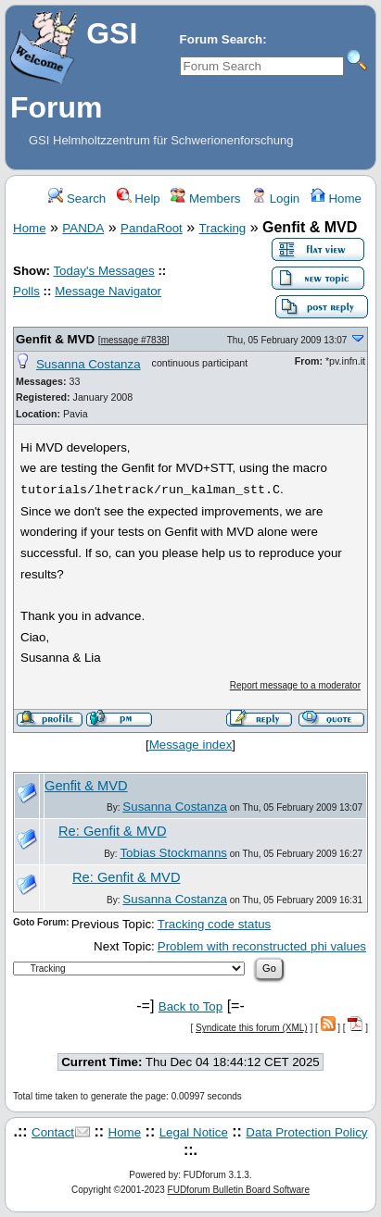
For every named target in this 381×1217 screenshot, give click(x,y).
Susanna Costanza (88, 364)
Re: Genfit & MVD (112, 831)
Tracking (223, 228)
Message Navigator (108, 291)
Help (138, 198)
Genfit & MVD (55, 339)
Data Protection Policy (306, 1132)
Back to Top (190, 1006)
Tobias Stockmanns (173, 853)
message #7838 (134, 340)
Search (77, 198)
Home (336, 198)
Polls (26, 291)
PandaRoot (152, 228)
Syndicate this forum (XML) (252, 1028)
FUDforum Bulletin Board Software (239, 1190)
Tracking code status (214, 924)
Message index (191, 744)
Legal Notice (193, 1132)
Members (205, 198)
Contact (53, 1132)
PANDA (83, 228)
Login (275, 198)
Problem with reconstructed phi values (262, 946)
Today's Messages (103, 271)
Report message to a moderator (295, 685)
